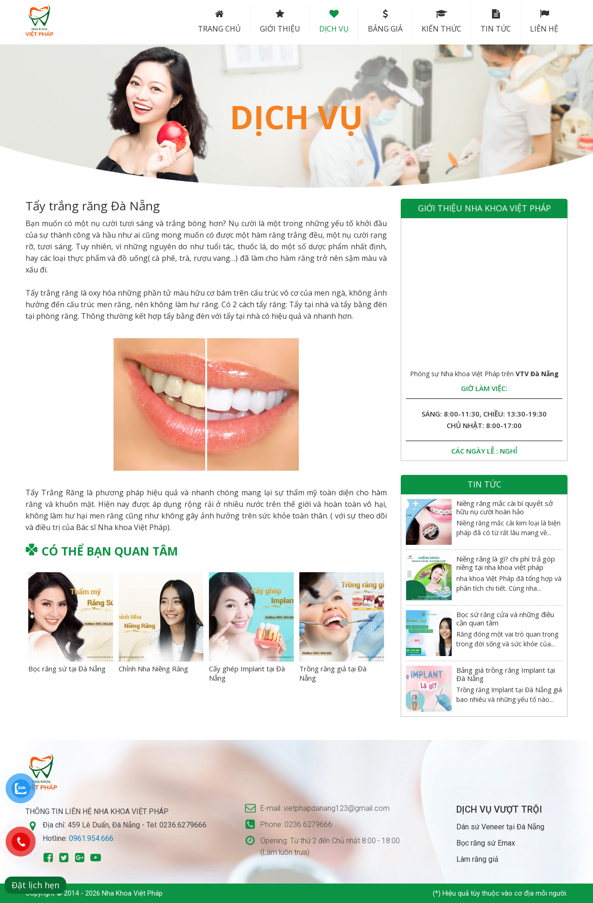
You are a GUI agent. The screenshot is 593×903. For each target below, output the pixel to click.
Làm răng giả (477, 859)
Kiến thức (441, 21)
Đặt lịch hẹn (35, 884)
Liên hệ (544, 21)
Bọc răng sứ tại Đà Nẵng (67, 668)
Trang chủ (219, 21)
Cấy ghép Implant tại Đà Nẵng (247, 673)
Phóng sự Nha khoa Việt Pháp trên (484, 373)
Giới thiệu (280, 21)
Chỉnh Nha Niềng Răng (153, 668)
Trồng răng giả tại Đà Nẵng (332, 673)
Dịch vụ (334, 21)
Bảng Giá (385, 21)
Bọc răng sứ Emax (485, 843)
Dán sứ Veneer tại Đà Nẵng (500, 826)
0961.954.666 (91, 838)
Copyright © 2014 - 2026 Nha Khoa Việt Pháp (94, 893)
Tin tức (495, 21)
